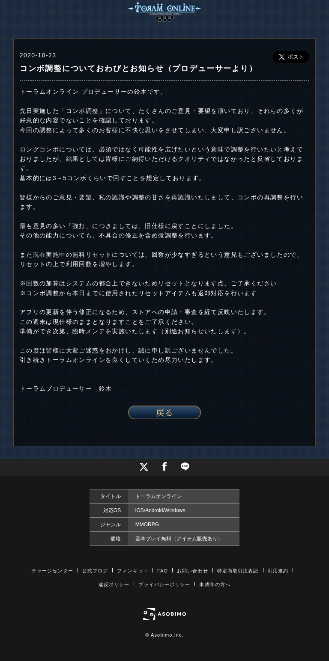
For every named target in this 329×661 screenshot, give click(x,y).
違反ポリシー (114, 584)
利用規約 (278, 570)
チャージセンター (52, 570)
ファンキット (132, 570)
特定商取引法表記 (238, 570)
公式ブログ (95, 570)
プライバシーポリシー (164, 584)
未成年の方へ (214, 584)
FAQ (162, 570)
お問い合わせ (192, 570)
